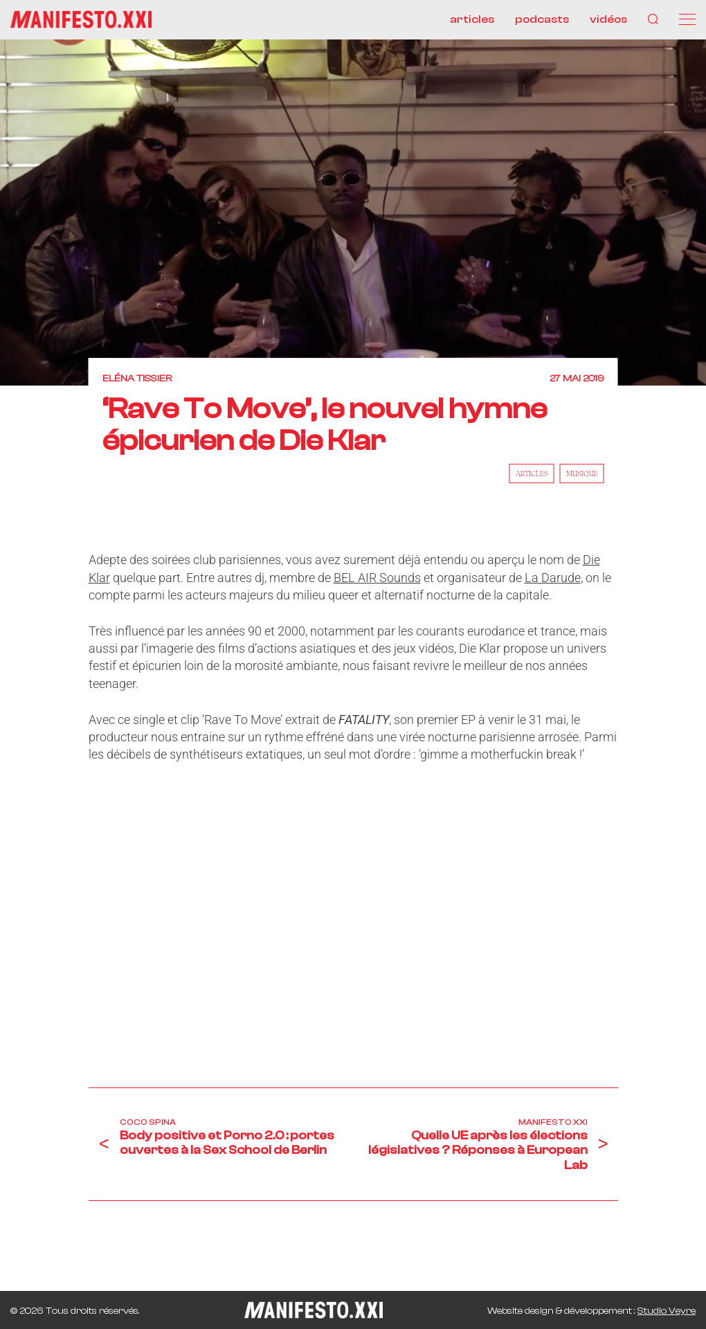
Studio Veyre (666, 1311)
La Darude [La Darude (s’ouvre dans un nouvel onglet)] (553, 577)
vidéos (608, 19)
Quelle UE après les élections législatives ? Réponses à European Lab (478, 1150)
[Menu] (687, 19)
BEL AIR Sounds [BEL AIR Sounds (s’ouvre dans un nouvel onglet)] (377, 577)
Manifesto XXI (553, 1122)
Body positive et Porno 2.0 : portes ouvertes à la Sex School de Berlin (227, 1143)
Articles (532, 474)
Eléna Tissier (137, 378)
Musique (582, 474)
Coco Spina (148, 1122)
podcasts (542, 19)
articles (472, 19)
